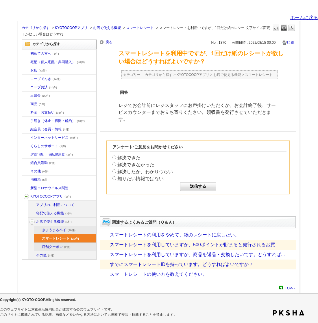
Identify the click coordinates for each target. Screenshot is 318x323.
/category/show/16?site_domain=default (26, 146)
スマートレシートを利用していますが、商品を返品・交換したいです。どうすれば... (197, 254)
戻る (109, 42)
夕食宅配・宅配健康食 (51, 154)
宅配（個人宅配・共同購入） (57, 62)
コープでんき (45, 79)
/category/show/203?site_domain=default (32, 222)
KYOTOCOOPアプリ (71, 28)
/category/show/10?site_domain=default (26, 53)
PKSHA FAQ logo (288, 313)
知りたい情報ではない (140, 178)
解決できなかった (135, 164)
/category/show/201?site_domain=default (32, 205)
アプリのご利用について (55, 205)
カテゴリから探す (35, 28)
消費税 (39, 180)
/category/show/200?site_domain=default (26, 196)
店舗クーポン (56, 247)
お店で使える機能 (107, 28)
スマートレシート (140, 28)
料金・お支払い (47, 112)
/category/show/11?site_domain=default (26, 104)
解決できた (128, 157)
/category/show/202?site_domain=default (32, 213)
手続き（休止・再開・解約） (57, 121)
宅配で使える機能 (54, 213)
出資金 (40, 96)
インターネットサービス (54, 138)
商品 (37, 104)
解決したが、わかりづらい (145, 171)
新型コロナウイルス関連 (49, 188)
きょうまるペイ (58, 230)
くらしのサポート (48, 146)
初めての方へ (44, 54)
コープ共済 (43, 87)
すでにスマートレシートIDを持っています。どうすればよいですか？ (181, 264)
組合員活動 (43, 163)
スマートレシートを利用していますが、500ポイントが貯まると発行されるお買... (194, 244)
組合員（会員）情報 (49, 129)
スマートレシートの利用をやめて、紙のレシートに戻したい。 (174, 234)
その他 (39, 171)
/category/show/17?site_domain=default (26, 154)
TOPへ (290, 288)
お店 (38, 70)
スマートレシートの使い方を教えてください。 (158, 274)
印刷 (290, 43)
